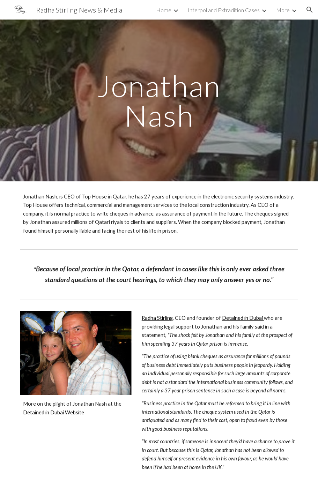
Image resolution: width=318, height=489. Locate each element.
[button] (309, 9)
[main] (159, 100)
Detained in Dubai (243, 318)
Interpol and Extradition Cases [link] (224, 10)
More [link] (283, 10)
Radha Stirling (157, 318)
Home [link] (163, 10)
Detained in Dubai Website (53, 412)
